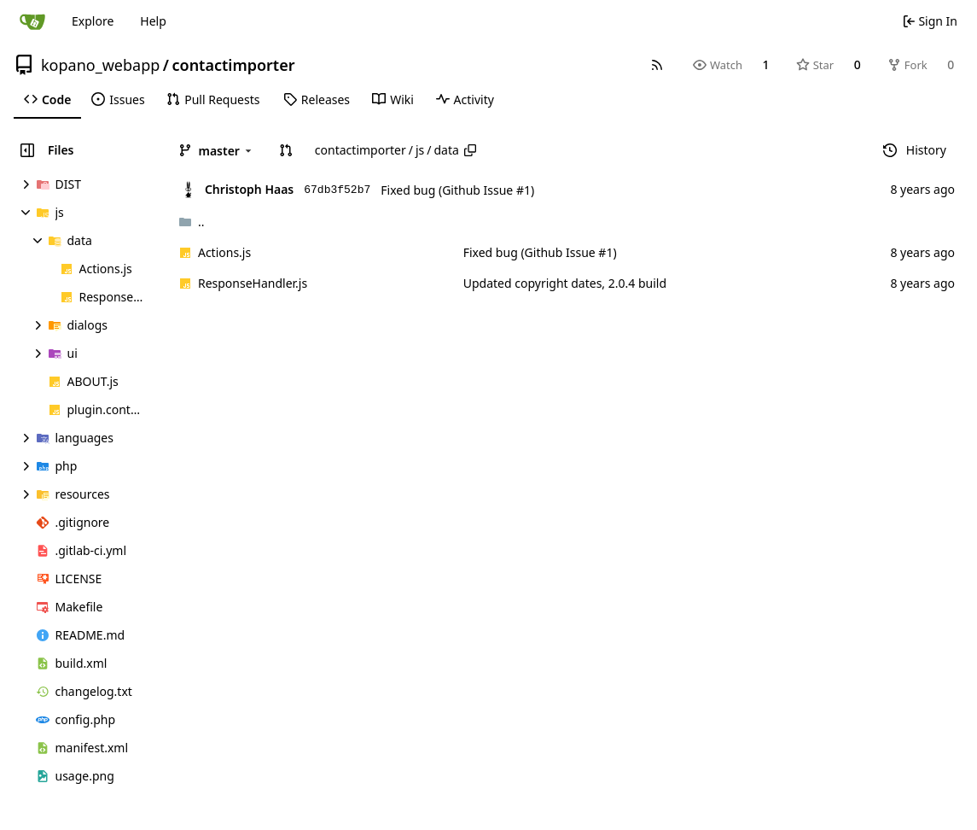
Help (153, 21)
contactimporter (233, 64)
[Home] (32, 21)
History (914, 150)
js (420, 150)
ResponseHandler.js (252, 283)
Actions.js (224, 252)
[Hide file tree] (27, 150)
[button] (285, 150)
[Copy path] (470, 150)
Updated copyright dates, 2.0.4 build (564, 283)
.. (191, 221)
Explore (92, 21)
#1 (523, 190)
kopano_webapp (100, 64)
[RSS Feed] (657, 65)
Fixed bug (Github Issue (448, 190)
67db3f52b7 (337, 190)
